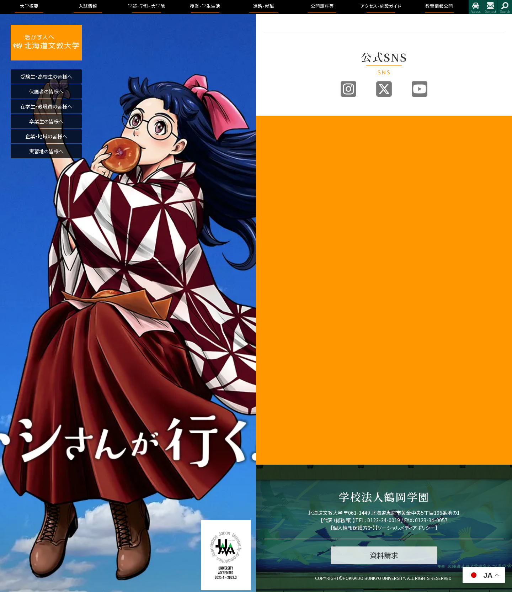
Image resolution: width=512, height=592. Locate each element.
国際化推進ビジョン (284, 410)
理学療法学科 (412, 290)
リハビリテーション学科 (418, 188)
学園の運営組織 (280, 195)
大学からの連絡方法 (413, 386)
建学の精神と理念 (282, 146)
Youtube (419, 89)
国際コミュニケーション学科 (418, 158)
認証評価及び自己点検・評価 (287, 261)
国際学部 (402, 138)
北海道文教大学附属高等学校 (287, 371)
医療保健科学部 (409, 169)
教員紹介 (273, 211)
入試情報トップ (343, 138)
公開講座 (273, 335)
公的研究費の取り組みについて (287, 399)
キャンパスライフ (411, 348)
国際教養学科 (412, 146)
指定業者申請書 (474, 250)
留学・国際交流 (408, 449)
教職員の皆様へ (280, 343)
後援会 (271, 352)
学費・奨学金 (405, 433)
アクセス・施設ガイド (480, 226)
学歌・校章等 (276, 203)
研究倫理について (282, 435)
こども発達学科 (413, 232)
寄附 (268, 427)
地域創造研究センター (286, 303)
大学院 (400, 314)
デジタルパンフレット (348, 226)
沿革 (268, 187)
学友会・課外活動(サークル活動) (416, 422)
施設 (462, 242)
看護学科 (418, 177)
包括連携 (273, 319)
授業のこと (404, 356)
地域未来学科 (412, 240)
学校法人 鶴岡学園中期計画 (481, 374)
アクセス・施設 (472, 332)
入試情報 (338, 130)
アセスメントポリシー (285, 179)
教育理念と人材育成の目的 (416, 325)
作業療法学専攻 (419, 207)
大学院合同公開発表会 (481, 207)
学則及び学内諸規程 (284, 311)
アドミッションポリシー (350, 179)
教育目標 (273, 163)
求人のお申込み (474, 163)
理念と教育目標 (473, 294)
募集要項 (337, 146)
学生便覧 (402, 394)
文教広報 (273, 327)
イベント (466, 198)
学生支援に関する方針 (286, 236)
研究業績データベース (286, 419)
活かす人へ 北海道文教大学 (46, 42)
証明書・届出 (405, 403)
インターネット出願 (347, 218)
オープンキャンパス (347, 155)
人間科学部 (404, 215)
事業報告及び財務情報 (287, 220)
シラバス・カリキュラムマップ (416, 375)
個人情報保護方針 (353, 527)
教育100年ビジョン (283, 155)
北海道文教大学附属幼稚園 (287, 385)
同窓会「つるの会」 (282, 360)
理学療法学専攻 (419, 199)
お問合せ (490, 7)
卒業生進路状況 (474, 155)
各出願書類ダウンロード (351, 206)
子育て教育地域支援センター (287, 284)
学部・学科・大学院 (413, 130)
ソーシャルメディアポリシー (406, 527)
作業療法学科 (412, 298)
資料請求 (337, 195)
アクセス (476, 7)
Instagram (348, 89)
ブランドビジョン (344, 171)
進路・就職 (469, 130)
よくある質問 (340, 242)
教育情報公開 (472, 269)
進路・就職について (477, 146)
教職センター (277, 295)
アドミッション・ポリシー (481, 344)
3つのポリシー (278, 171)
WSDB (399, 364)
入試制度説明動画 (346, 163)
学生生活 (402, 410)
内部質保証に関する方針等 (287, 247)
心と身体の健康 (409, 441)
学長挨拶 (273, 138)
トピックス (467, 138)
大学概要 (274, 130)
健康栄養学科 (412, 224)
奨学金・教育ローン (347, 234)
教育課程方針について (286, 228)
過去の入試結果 (344, 187)
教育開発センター (281, 272)
